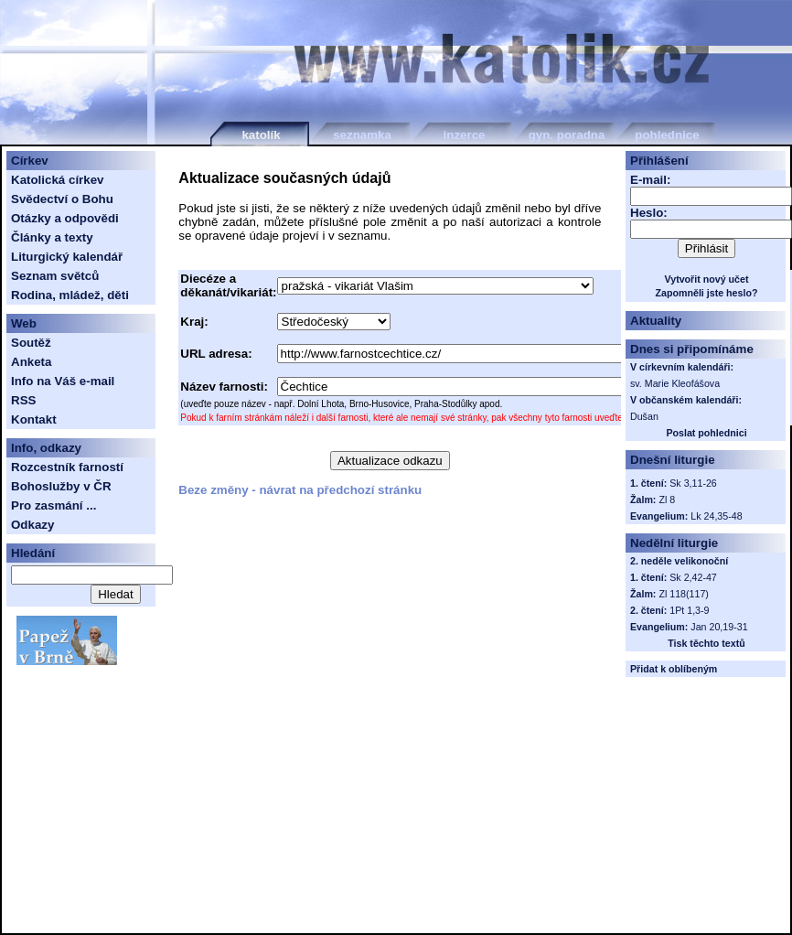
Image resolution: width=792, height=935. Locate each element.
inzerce (465, 135)
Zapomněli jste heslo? (707, 292)
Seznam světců (55, 276)
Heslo (646, 213)
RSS (23, 400)
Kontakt (34, 419)
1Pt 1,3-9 (689, 610)
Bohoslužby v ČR (61, 486)
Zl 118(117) (683, 593)
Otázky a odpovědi (65, 218)
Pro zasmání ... (53, 505)
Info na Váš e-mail (62, 381)
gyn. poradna (567, 135)
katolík (260, 135)
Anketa (31, 362)
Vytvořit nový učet (707, 279)
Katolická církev (57, 180)
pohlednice (667, 135)
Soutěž (31, 342)
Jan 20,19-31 (718, 626)
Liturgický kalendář (67, 256)
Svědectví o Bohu (62, 199)
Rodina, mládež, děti (70, 295)
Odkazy (32, 525)
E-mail (648, 180)
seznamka (362, 135)
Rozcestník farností (67, 467)
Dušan (644, 416)
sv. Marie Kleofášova (675, 383)
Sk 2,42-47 (693, 577)
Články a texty (52, 237)
